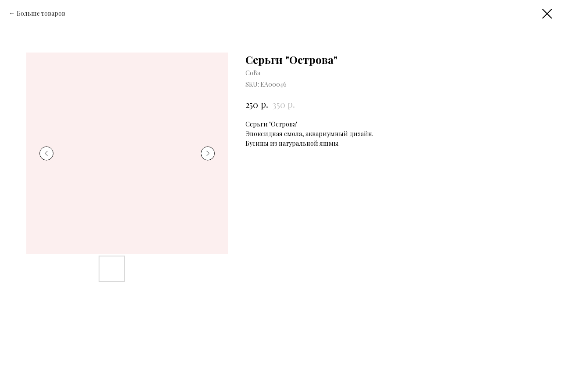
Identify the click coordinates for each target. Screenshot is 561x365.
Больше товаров (41, 13)
